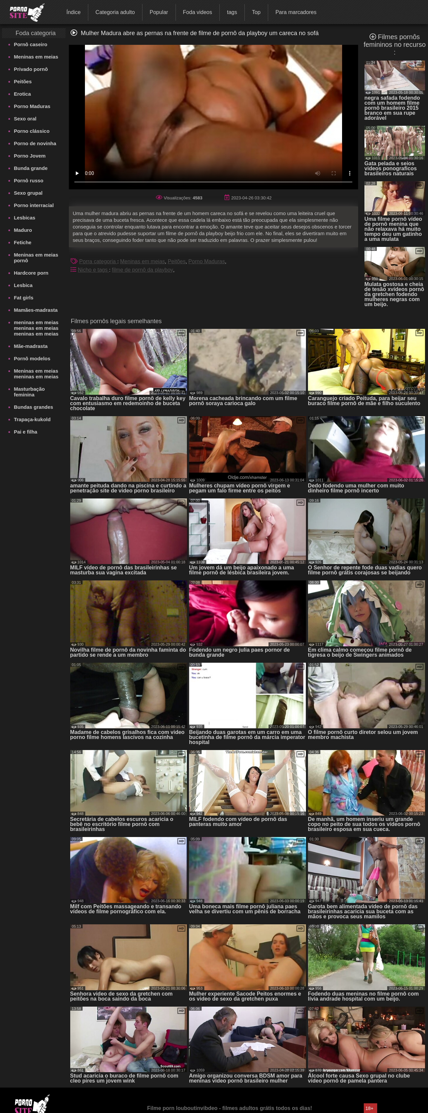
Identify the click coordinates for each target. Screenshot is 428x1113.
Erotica (22, 94)
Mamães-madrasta (36, 310)
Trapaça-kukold (32, 419)
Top (256, 12)
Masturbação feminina (29, 391)
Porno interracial (34, 205)
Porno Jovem (29, 156)
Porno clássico (31, 131)
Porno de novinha (35, 143)
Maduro (23, 230)
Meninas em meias (36, 57)
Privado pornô (31, 69)
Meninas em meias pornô (36, 257)
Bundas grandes (33, 407)
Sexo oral (25, 118)
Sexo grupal (28, 193)
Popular (158, 12)
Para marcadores (296, 12)
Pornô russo (28, 180)
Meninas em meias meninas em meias (36, 373)
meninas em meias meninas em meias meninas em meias (36, 328)
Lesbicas (24, 217)
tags (232, 12)
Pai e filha (25, 432)
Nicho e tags (93, 270)
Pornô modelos (32, 358)
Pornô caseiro (30, 44)
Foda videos (197, 12)
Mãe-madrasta (30, 346)
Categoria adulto (115, 12)
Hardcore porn (31, 273)
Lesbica (23, 285)
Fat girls (23, 297)
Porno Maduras (32, 106)
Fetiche (22, 242)
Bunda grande (30, 168)
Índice (73, 12)
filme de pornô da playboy (142, 270)
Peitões (22, 81)
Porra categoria (98, 261)
